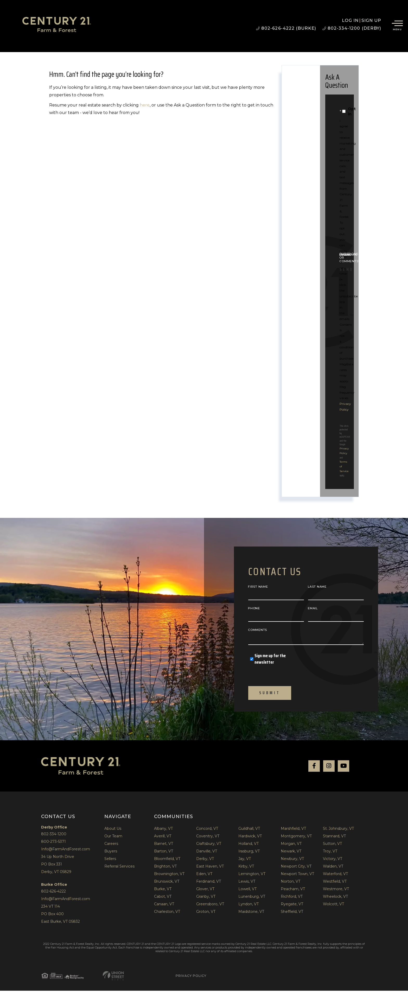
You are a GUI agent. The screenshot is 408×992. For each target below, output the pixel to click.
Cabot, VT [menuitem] (162, 897)
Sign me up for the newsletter (268, 659)
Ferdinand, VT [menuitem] (208, 882)
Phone (254, 608)
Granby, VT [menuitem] (205, 897)
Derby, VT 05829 (56, 873)
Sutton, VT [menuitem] (332, 845)
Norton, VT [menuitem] (290, 882)
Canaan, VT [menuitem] (164, 905)
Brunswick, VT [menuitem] (166, 882)
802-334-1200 (53, 835)
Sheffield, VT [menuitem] (292, 913)
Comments (257, 630)
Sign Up (371, 20)
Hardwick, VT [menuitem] (250, 837)
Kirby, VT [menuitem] (246, 867)
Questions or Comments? (349, 257)
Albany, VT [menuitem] (163, 829)
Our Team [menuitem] (113, 837)
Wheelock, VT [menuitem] (335, 897)
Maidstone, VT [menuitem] (251, 913)
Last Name (317, 586)
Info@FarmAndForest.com (65, 850)
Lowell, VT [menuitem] (247, 890)
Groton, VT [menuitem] (205, 913)
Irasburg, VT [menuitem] (249, 852)
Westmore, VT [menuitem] (336, 890)
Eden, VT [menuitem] (204, 875)
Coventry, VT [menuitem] (207, 837)
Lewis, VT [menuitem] (246, 882)
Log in (350, 20)
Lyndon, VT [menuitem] (248, 905)
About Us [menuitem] (112, 829)
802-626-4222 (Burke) (286, 28)
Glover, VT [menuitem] (205, 890)
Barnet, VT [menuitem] (163, 845)
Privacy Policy (145, 977)
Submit (269, 693)
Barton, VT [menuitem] (163, 852)
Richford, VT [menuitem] (292, 897)
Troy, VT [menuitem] (330, 852)
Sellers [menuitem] (110, 860)
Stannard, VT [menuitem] (334, 837)
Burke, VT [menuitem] (162, 890)
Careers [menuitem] (111, 845)
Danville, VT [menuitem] (206, 852)
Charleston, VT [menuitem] (167, 913)
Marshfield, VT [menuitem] (293, 829)
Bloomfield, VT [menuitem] (167, 860)
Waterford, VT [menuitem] (335, 875)
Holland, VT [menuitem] (248, 845)
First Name (258, 586)
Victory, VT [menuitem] (332, 860)
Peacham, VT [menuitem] (293, 890)
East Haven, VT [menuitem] (210, 867)
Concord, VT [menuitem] (207, 829)
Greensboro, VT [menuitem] (210, 905)
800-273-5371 (53, 842)
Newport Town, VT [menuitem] (297, 875)
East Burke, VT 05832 (60, 922)
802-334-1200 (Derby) (351, 28)
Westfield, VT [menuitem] (335, 882)
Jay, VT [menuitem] (244, 860)
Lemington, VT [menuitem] (251, 875)
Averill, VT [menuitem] (162, 837)
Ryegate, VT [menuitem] (292, 905)
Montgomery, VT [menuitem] (296, 837)
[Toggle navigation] (397, 24)
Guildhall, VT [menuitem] (249, 829)
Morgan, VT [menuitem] (291, 845)
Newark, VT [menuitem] (291, 852)
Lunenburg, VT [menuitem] (251, 897)
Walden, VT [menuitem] (333, 867)
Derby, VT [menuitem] (205, 860)
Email (313, 608)
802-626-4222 (53, 892)
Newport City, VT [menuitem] (296, 867)
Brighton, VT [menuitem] (165, 867)
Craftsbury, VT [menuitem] (208, 845)
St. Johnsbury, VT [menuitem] (338, 829)
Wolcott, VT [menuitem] (333, 905)
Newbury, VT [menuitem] (292, 860)
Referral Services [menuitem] (119, 867)
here (145, 105)
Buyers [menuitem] (110, 852)
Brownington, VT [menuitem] (169, 875)
